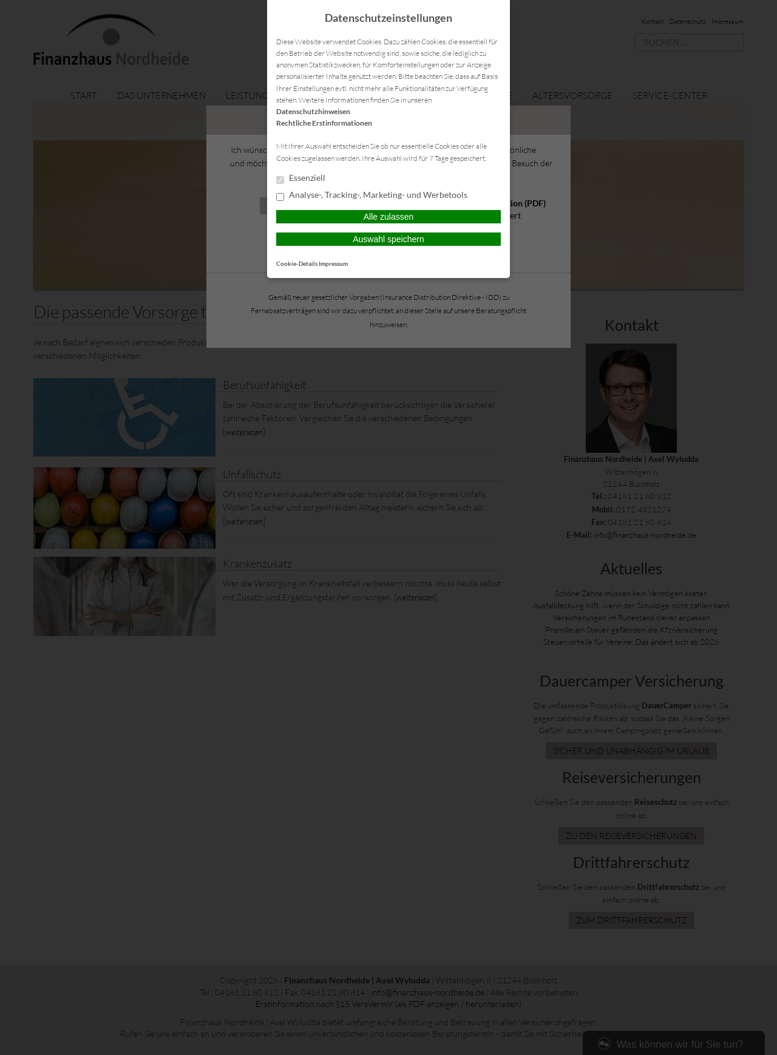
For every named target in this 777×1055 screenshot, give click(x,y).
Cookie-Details (296, 263)
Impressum (333, 263)
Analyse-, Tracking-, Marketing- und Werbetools (371, 195)
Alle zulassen (389, 217)
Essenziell (300, 178)
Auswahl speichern (388, 239)
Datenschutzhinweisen (313, 111)
